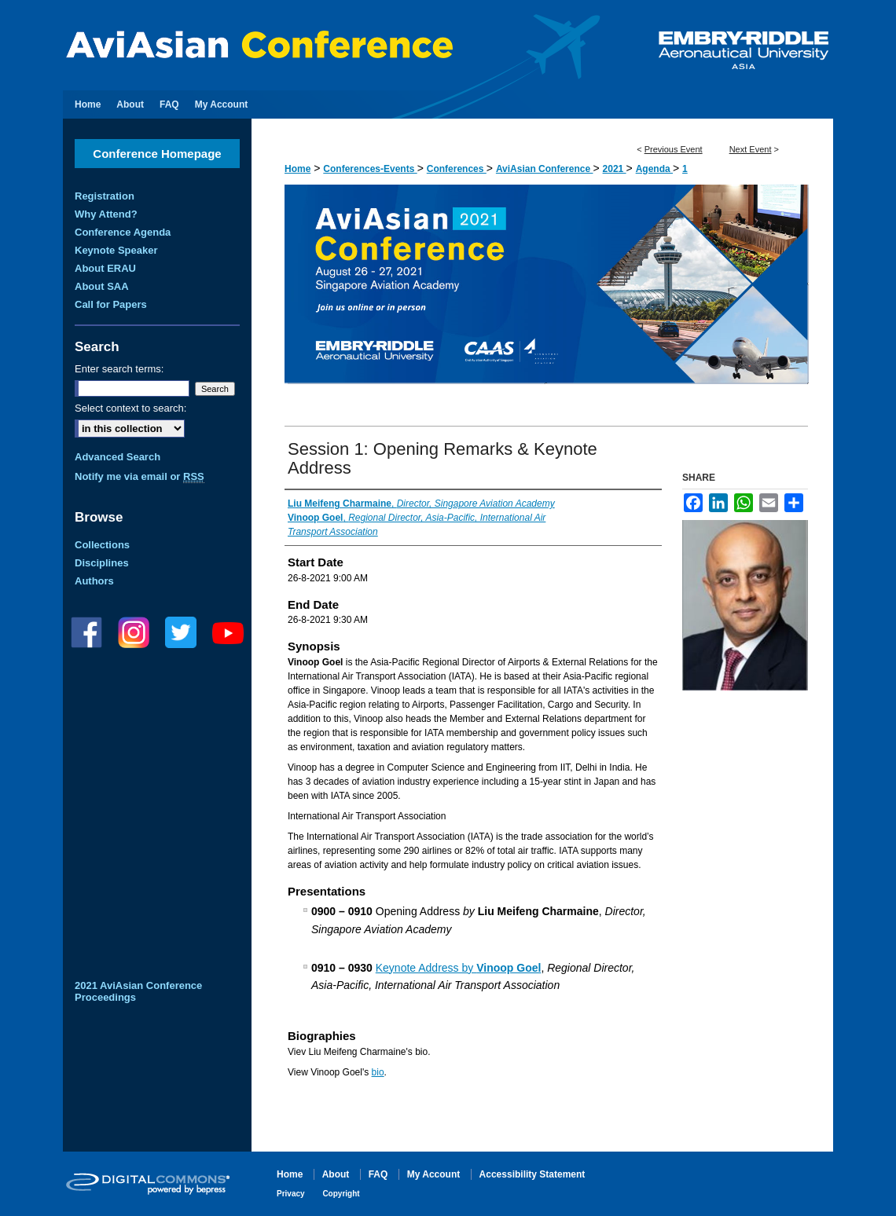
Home (297, 168)
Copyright (340, 1193)
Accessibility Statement (532, 1174)
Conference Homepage (157, 153)
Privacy (292, 1193)
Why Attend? (106, 214)
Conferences (457, 168)
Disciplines (102, 563)
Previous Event (673, 149)
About (337, 1174)
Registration (104, 196)
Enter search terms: (119, 369)
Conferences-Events (370, 168)
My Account (435, 1174)
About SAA (102, 286)
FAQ (380, 1174)
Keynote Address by (459, 967)
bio (378, 1072)
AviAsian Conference (544, 168)
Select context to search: (130, 408)
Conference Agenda (123, 232)
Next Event (750, 149)
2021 (614, 168)
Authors (94, 581)
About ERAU (105, 268)
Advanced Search (117, 457)
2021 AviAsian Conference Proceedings (138, 991)
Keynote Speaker (116, 250)
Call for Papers (111, 304)
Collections (102, 545)
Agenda (654, 168)
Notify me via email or (139, 476)
